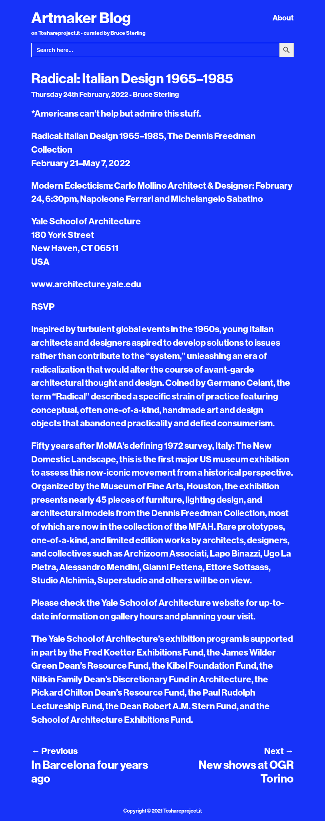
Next (279, 750)
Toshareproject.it (182, 810)
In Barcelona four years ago (89, 771)
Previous (54, 750)
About (283, 17)
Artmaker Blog (81, 17)
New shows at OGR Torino (246, 771)
